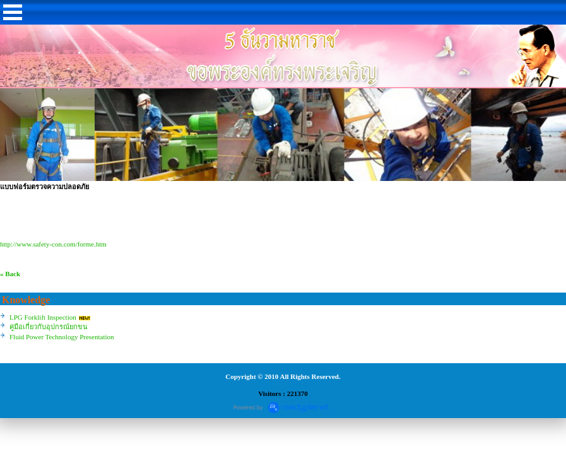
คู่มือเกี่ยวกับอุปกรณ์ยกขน (48, 326)
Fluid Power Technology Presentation (61, 336)
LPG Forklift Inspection (42, 317)
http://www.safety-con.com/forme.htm (53, 244)
